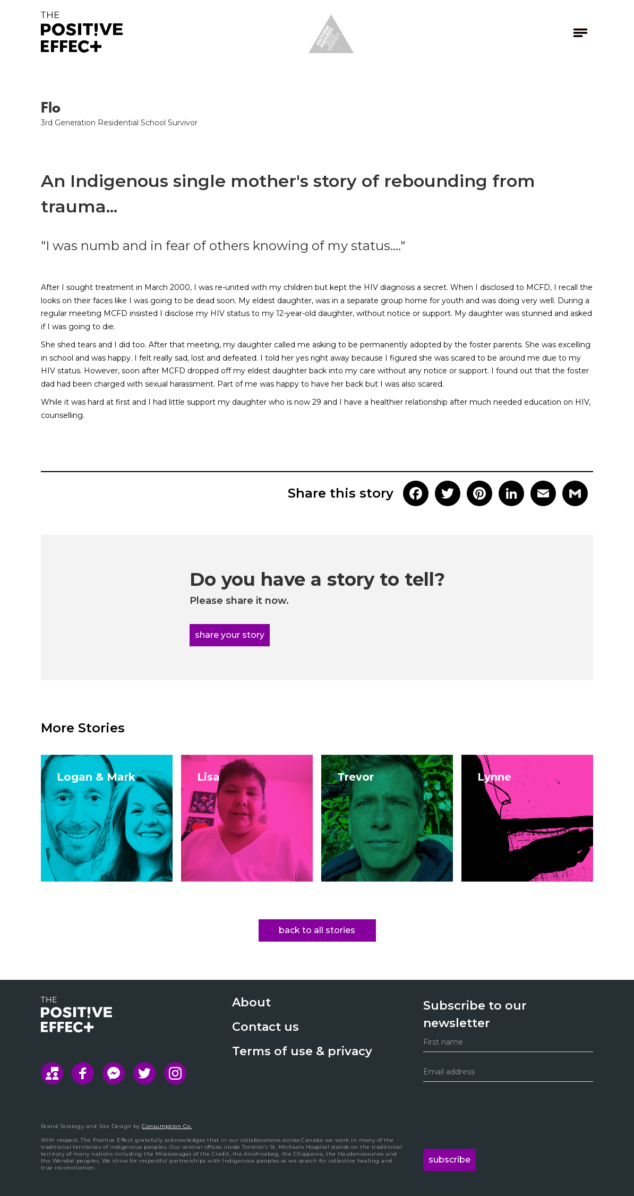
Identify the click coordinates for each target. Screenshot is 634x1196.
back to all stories (317, 930)
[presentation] (504, 1115)
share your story (229, 635)
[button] (553, 32)
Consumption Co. (167, 1126)
